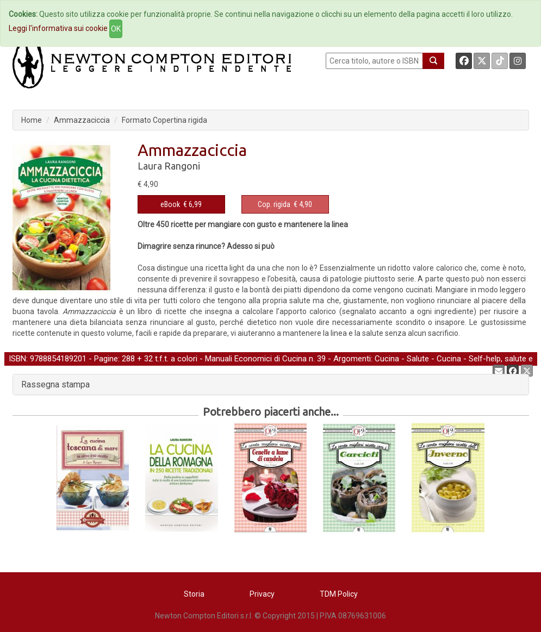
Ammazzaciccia (82, 120)
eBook (170, 204)
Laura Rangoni (169, 165)
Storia (194, 594)
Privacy (262, 594)
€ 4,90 (285, 204)
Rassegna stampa (55, 384)
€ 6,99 (181, 204)
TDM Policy (339, 594)
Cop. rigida (274, 204)
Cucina (387, 359)
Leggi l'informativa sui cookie (58, 28)
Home (31, 120)
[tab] (270, 384)
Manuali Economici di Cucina (256, 359)
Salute (418, 359)
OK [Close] (116, 28)
